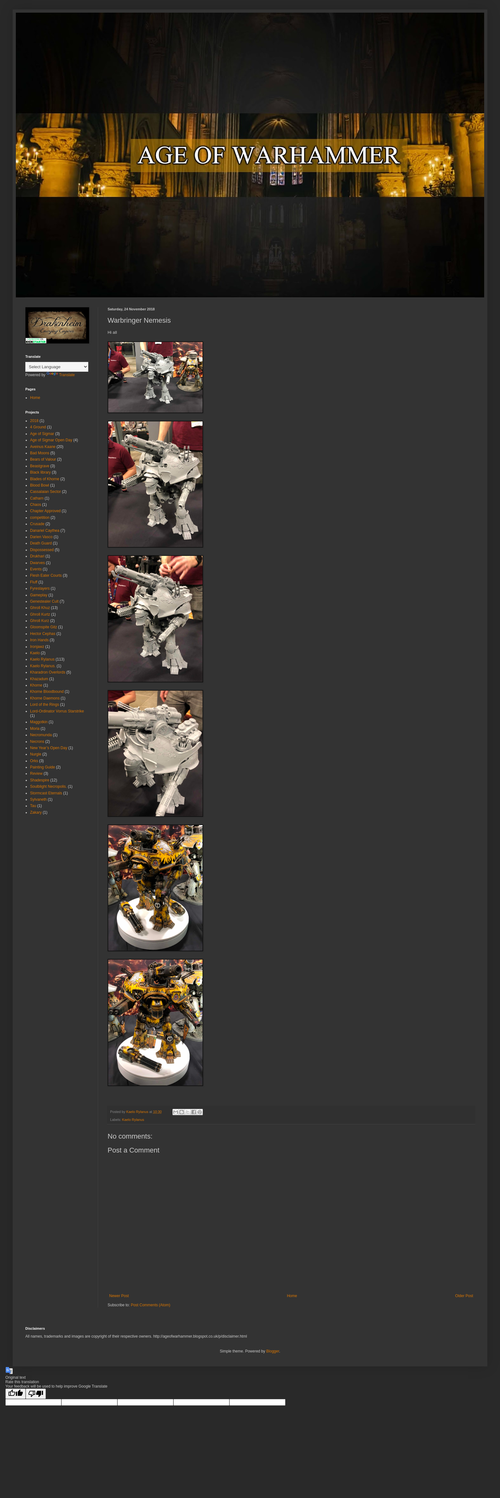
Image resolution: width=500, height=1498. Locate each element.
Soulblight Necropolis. (48, 786)
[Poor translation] (36, 1394)
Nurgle (35, 754)
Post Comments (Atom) (150, 1305)
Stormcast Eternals (46, 793)
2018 (34, 421)
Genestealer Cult (44, 601)
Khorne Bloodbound (47, 691)
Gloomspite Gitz (43, 627)
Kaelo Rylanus (133, 1120)
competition (39, 517)
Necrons (37, 741)
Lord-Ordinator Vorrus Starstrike (57, 711)
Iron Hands (39, 640)
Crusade (37, 524)
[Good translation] (15, 1394)
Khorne (36, 685)
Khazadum (39, 679)
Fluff (33, 582)
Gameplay (38, 595)
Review (36, 773)
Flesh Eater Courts (46, 575)
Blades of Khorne (44, 479)
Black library (40, 472)
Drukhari (37, 556)
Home (292, 1296)
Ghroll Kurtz (40, 614)
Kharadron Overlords (47, 672)
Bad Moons (39, 453)
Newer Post (119, 1296)
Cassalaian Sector (45, 491)
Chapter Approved (45, 511)
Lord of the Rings (44, 704)
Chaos (35, 504)
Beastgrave (39, 466)
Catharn (37, 498)
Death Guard (41, 543)
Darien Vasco (41, 537)
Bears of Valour (43, 459)
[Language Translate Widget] (56, 367)
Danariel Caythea (44, 530)
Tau (33, 806)
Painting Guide (42, 767)
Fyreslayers (40, 588)
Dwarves (37, 563)
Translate (61, 375)
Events (36, 569)
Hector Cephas (42, 633)
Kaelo (35, 653)
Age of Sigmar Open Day (51, 440)
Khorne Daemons (44, 698)
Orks (34, 761)
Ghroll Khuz (40, 608)
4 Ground (38, 427)
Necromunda (41, 735)
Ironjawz (37, 646)
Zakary (36, 812)
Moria (35, 728)
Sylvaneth (38, 799)
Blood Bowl (39, 485)
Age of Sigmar (42, 434)
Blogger (272, 1351)
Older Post (464, 1296)
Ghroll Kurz (39, 620)
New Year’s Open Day (48, 748)
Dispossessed (42, 550)
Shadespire (39, 780)
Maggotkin (38, 722)
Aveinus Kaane (43, 446)
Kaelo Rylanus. (43, 666)
